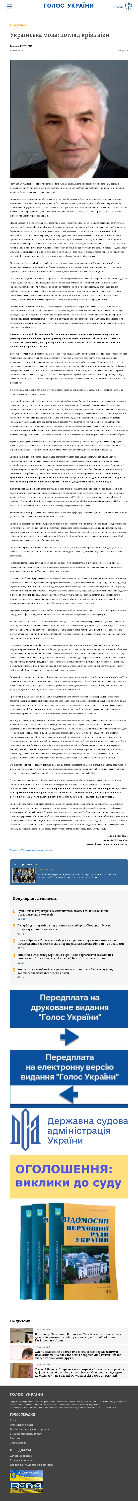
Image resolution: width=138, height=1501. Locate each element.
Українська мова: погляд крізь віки (60, 34)
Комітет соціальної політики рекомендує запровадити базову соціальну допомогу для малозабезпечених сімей (65, 971)
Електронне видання (21, 1460)
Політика (18, 25)
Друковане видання (21, 1455)
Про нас (14, 1420)
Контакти (15, 1438)
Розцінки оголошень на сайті (26, 1433)
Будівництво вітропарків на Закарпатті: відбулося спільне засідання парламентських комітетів (63, 912)
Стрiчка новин (18, 1442)
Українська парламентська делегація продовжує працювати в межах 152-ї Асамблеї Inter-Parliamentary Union (76, 876)
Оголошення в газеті (21, 1424)
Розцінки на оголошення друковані (30, 1429)
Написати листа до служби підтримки (31, 1464)
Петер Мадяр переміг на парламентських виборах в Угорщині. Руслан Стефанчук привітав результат (64, 927)
